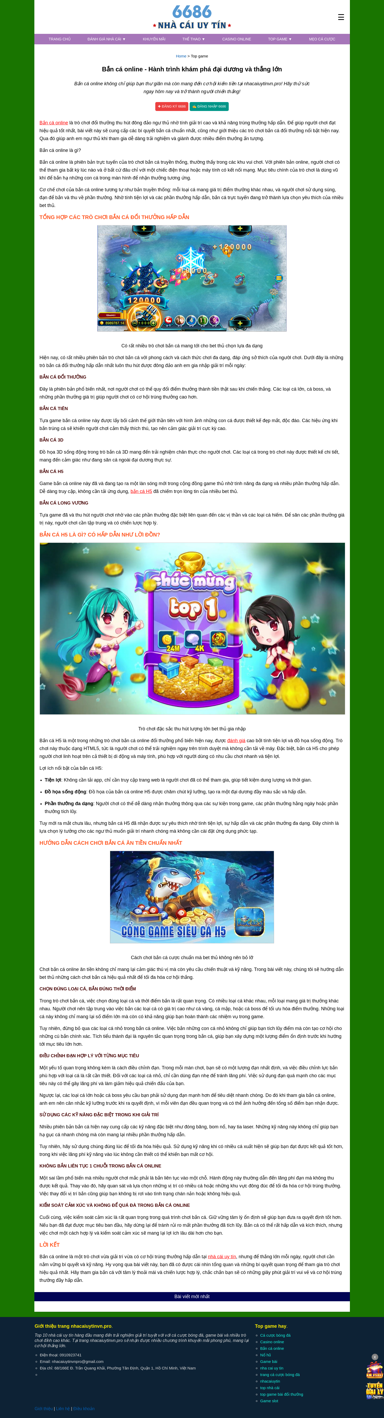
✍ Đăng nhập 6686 (209, 106)
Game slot (269, 1401)
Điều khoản (83, 1408)
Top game (280, 39)
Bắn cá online (54, 122)
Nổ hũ (265, 1355)
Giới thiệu (44, 1408)
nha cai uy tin (271, 1368)
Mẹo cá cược (322, 39)
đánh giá (236, 740)
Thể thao (194, 39)
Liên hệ (63, 1408)
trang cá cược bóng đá (280, 1374)
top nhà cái (269, 1387)
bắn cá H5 (141, 491)
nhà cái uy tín (222, 1256)
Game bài (268, 1361)
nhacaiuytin (270, 1381)
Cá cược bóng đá (275, 1335)
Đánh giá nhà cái (107, 39)
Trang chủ (60, 39)
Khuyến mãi (154, 39)
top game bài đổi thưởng (281, 1394)
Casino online (236, 39)
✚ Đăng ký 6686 (172, 106)
